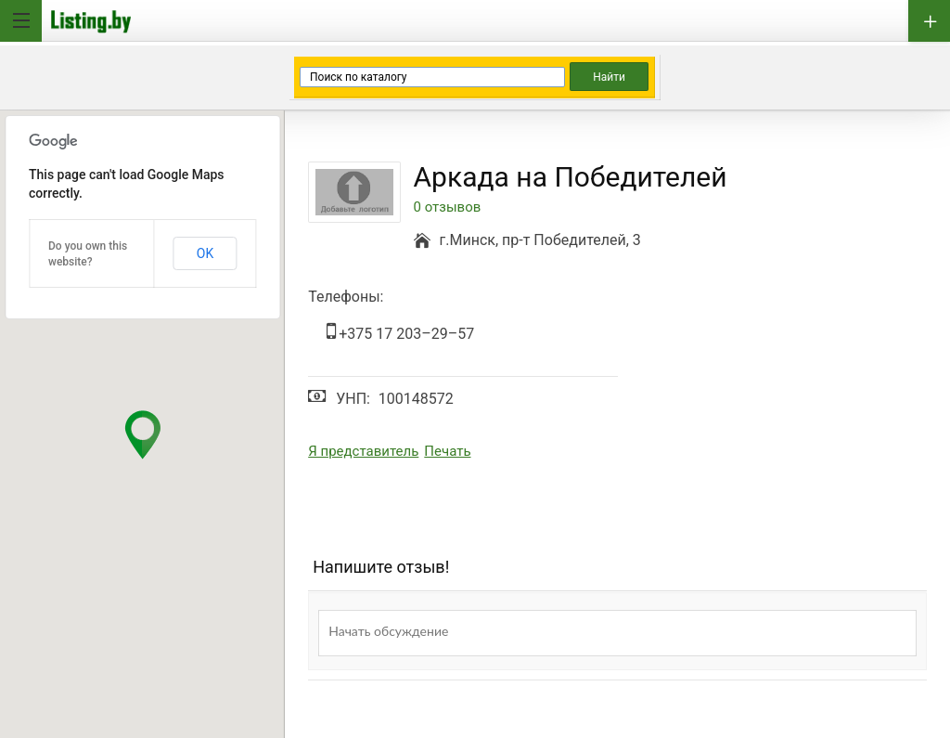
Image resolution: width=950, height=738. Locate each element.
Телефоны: (345, 296)
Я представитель (363, 451)
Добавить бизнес (929, 21)
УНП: (353, 399)
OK (205, 253)
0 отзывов (447, 207)
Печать (447, 451)
